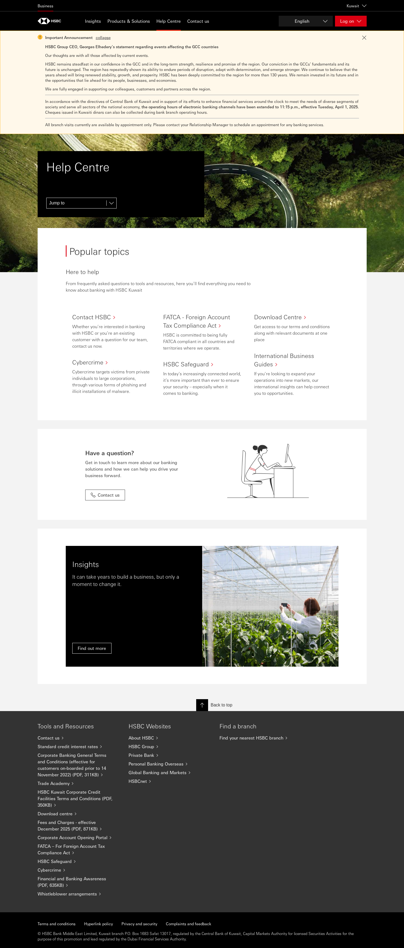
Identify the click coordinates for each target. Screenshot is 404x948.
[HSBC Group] (170, 746)
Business (45, 5)
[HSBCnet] (170, 781)
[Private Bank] (170, 755)
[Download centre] (79, 813)
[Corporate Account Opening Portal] (79, 837)
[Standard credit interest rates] (79, 746)
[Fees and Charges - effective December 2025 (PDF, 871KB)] (79, 825)
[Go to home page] (51, 21)
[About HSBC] (170, 738)
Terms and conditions (56, 923)
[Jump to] (81, 203)
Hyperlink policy (98, 923)
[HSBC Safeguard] (79, 861)
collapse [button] (103, 37)
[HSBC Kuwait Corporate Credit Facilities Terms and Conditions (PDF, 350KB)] (79, 798)
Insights (93, 21)
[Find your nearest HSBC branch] (260, 738)
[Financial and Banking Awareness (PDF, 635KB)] (79, 881)
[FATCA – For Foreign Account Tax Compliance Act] (79, 849)
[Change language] (306, 21)
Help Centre (168, 21)
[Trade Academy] (79, 783)
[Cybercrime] (79, 870)
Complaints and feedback (188, 923)
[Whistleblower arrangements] (79, 894)
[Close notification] (364, 38)
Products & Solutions (128, 21)
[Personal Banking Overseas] (170, 764)
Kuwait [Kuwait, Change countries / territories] (357, 5)
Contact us (198, 21)
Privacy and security (139, 923)
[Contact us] (79, 738)
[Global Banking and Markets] (170, 772)
